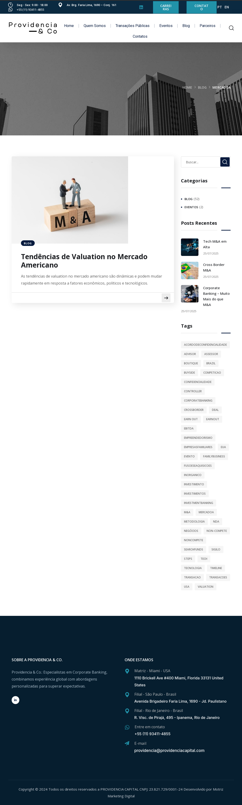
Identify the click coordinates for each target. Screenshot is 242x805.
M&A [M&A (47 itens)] (187, 512)
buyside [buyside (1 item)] (189, 373)
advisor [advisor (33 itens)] (190, 354)
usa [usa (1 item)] (186, 587)
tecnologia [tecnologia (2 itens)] (193, 568)
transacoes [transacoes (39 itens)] (218, 577)
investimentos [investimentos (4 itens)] (195, 494)
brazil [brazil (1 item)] (210, 363)
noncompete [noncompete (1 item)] (193, 540)
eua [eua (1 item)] (223, 447)
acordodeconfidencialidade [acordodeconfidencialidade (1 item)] (205, 345)
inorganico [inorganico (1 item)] (192, 475)
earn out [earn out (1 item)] (191, 419)
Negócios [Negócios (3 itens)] (191, 531)
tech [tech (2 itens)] (204, 559)
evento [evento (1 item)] (189, 456)
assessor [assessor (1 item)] (211, 354)
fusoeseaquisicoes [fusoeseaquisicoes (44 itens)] (198, 466)
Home (69, 25)
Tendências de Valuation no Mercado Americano (84, 260)
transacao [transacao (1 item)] (192, 577)
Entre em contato (150, 726)
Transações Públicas (133, 25)
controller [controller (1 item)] (193, 391)
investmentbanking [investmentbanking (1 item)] (198, 503)
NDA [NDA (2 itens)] (216, 521)
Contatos (140, 36)
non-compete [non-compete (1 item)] (217, 531)
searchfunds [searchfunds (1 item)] (193, 549)
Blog (186, 25)
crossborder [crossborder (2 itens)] (194, 410)
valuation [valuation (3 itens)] (205, 587)
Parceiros (207, 25)
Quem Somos (95, 25)
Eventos (166, 25)
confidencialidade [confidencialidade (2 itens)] (197, 382)
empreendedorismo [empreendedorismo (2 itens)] (198, 438)
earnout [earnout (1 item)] (212, 419)
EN (227, 7)
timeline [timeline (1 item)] (216, 568)
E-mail (140, 743)
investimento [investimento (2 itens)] (194, 484)
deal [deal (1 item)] (215, 410)
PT (219, 7)
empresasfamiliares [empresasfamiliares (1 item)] (198, 447)
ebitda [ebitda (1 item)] (189, 428)
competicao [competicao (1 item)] (212, 373)
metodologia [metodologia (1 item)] (194, 521)
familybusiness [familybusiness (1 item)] (214, 456)
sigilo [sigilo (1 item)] (215, 549)
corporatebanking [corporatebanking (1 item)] (198, 400)
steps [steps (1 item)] (188, 559)
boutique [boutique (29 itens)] (191, 363)
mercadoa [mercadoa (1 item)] (206, 512)
